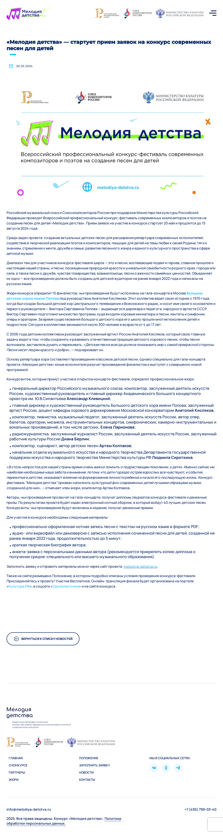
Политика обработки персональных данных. (64, 821)
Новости (86, 772)
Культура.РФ (19, 586)
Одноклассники (65, 586)
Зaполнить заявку (94, 765)
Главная (16, 758)
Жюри (14, 780)
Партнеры (17, 772)
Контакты (87, 780)
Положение (88, 758)
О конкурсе (18, 765)
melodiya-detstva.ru (140, 566)
